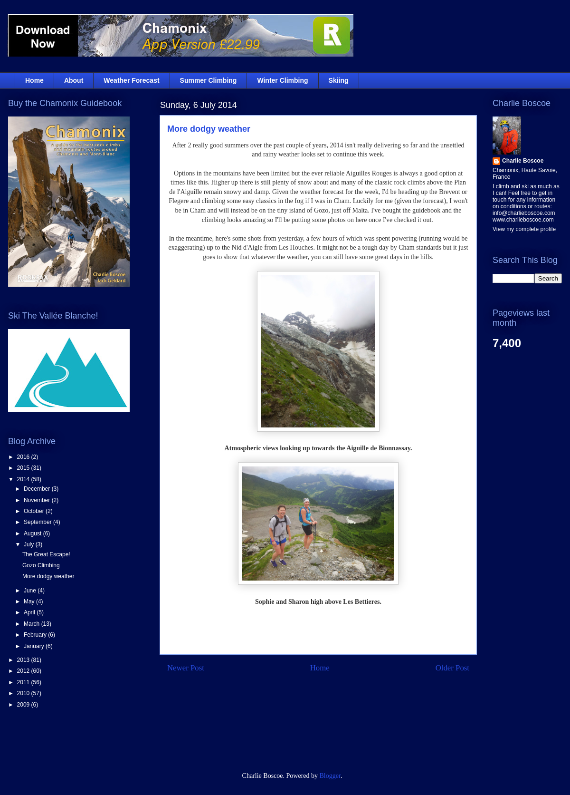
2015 (24, 468)
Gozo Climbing (41, 565)
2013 (24, 660)
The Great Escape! (46, 554)
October (35, 511)
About (73, 80)
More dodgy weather (208, 129)
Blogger (330, 775)
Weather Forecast (131, 80)
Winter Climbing (282, 80)
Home (34, 80)
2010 (24, 693)
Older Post (452, 667)
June (31, 590)
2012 (24, 671)
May (30, 601)
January (35, 646)
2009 (24, 704)
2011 (24, 682)
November (38, 500)
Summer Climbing (208, 80)
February (36, 634)
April (30, 612)
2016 (24, 457)
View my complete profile (524, 229)
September (38, 522)
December (38, 488)
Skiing (339, 80)
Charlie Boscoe (522, 160)
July (30, 544)
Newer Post (185, 667)
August (33, 533)
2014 (24, 479)
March (32, 623)
